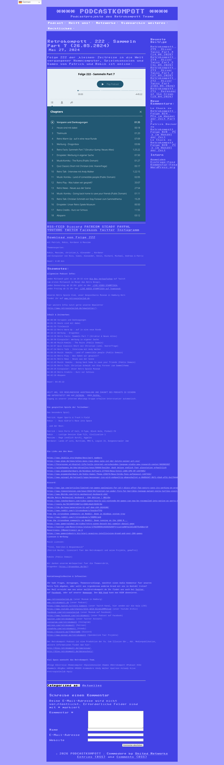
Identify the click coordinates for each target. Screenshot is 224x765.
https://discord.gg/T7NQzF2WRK (63, 632)
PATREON (92, 226)
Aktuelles (92, 685)
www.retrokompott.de (58, 602)
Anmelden (158, 159)
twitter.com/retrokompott (61, 619)
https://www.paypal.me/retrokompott (66, 635)
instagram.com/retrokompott (62, 622)
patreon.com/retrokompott (61, 625)
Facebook (88, 230)
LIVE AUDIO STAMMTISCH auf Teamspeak (100, 289)
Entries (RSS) (91, 760)
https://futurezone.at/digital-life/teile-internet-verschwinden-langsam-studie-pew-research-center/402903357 (108, 464)
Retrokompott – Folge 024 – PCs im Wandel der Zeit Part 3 (163, 116)
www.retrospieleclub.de (77, 298)
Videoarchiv (133, 23)
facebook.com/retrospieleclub (63, 612)
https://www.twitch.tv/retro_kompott (67, 606)
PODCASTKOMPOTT (112, 11)
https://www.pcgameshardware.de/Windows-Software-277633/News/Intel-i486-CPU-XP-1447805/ (96, 471)
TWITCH (71, 230)
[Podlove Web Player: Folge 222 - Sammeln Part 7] (96, 145)
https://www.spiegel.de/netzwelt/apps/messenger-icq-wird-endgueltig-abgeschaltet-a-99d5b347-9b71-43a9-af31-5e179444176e (115, 477)
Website (57, 743)
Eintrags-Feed (162, 162)
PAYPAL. (96, 395)
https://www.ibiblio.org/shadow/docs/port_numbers (74, 458)
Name (53, 733)
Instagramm (128, 230)
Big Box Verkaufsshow (101, 279)
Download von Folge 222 (71, 237)
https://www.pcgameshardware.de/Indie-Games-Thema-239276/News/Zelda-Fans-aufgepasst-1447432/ (99, 474)
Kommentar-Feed (163, 165)
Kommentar (61, 712)
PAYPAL (123, 226)
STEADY (108, 226)
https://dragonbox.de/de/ (73, 566)
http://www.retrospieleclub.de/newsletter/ (71, 308)
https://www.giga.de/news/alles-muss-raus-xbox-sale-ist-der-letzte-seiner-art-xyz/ (93, 461)
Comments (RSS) (131, 760)
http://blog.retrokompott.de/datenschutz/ (70, 651)
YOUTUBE (54, 230)
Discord (74, 226)
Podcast (57, 23)
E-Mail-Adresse (64, 738)
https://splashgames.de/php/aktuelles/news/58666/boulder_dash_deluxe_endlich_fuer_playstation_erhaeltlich (107, 468)
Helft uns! (81, 23)
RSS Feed (103, 592)
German (24, 2)
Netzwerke (107, 23)
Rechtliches (61, 28)
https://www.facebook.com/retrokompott (68, 615)
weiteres (158, 23)
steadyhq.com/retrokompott (62, 628)
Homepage (87, 592)
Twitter (107, 230)
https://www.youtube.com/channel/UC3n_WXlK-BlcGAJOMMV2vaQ (79, 609)
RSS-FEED (56, 226)
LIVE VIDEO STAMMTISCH (104, 285)
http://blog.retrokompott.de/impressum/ (69, 648)
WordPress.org (162, 167)
